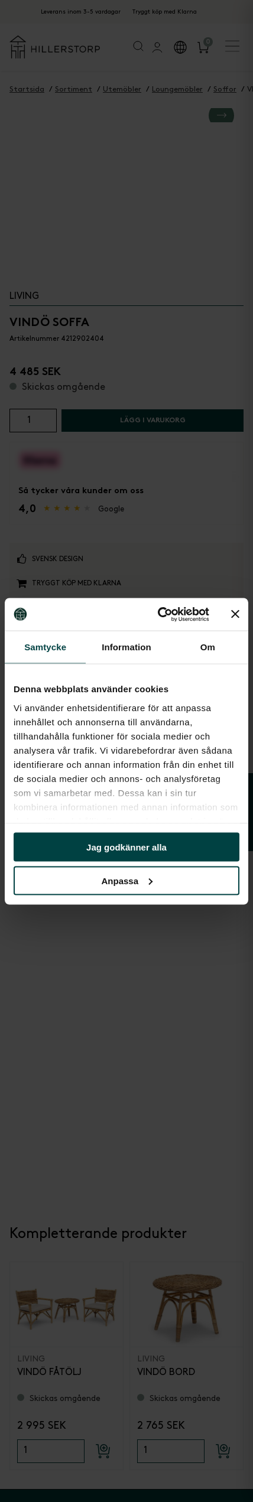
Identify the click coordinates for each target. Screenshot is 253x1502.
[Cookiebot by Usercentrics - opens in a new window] (159, 614)
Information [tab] (126, 647)
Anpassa (127, 880)
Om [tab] (207, 647)
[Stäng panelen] (235, 614)
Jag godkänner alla (126, 847)
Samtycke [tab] (45, 647)
